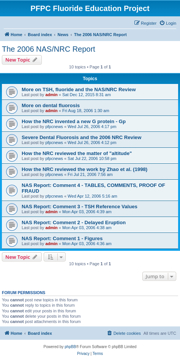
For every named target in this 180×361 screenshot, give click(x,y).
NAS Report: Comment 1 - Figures (62, 238)
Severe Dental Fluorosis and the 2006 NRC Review (81, 137)
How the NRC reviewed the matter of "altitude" (77, 153)
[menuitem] (167, 23)
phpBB (70, 347)
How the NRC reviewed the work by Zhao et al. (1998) (84, 169)
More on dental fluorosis (51, 105)
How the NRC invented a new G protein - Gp (74, 121)
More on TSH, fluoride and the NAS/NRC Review (79, 89)
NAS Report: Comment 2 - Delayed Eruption (74, 222)
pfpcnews (54, 126)
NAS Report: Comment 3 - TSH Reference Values (79, 206)
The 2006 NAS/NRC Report (48, 49)
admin (51, 94)
